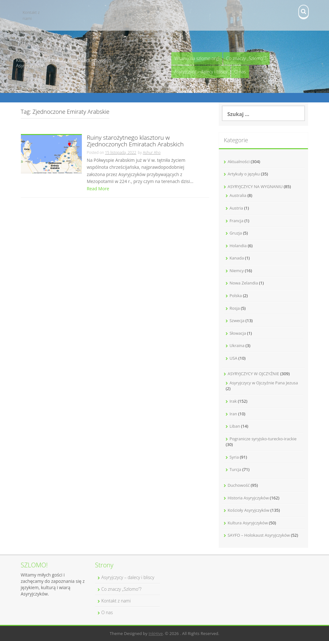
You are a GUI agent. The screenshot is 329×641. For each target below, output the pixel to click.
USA (233, 358)
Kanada (236, 258)
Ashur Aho (152, 152)
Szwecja (236, 320)
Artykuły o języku (244, 174)
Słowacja (237, 333)
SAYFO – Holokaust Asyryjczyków (259, 535)
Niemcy (236, 270)
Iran (233, 414)
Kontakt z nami (31, 15)
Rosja (234, 308)
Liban (234, 426)
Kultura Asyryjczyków (248, 523)
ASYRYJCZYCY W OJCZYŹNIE (253, 373)
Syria (234, 457)
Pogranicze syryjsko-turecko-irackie (262, 439)
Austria (236, 208)
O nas (240, 72)
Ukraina (236, 345)
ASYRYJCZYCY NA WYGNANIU (255, 186)
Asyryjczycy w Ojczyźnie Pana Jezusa (263, 383)
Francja (236, 220)
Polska (235, 295)
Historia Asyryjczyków (248, 498)
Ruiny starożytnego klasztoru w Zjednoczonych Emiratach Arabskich (135, 141)
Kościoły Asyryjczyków (248, 510)
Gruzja (235, 233)
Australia (237, 195)
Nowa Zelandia (243, 283)
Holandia (238, 245)
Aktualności (239, 161)
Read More (98, 189)
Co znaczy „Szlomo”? (246, 58)
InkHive (156, 633)
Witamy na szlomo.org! (196, 58)
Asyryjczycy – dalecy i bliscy (201, 72)
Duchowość (239, 485)
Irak (233, 401)
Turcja (235, 469)
